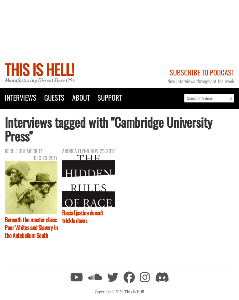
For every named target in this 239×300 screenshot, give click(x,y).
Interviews (20, 97)
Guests (54, 97)
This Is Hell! (39, 69)
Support (110, 97)
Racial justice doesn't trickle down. (82, 216)
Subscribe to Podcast (202, 72)
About (81, 97)
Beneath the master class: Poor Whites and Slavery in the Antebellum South (31, 227)
